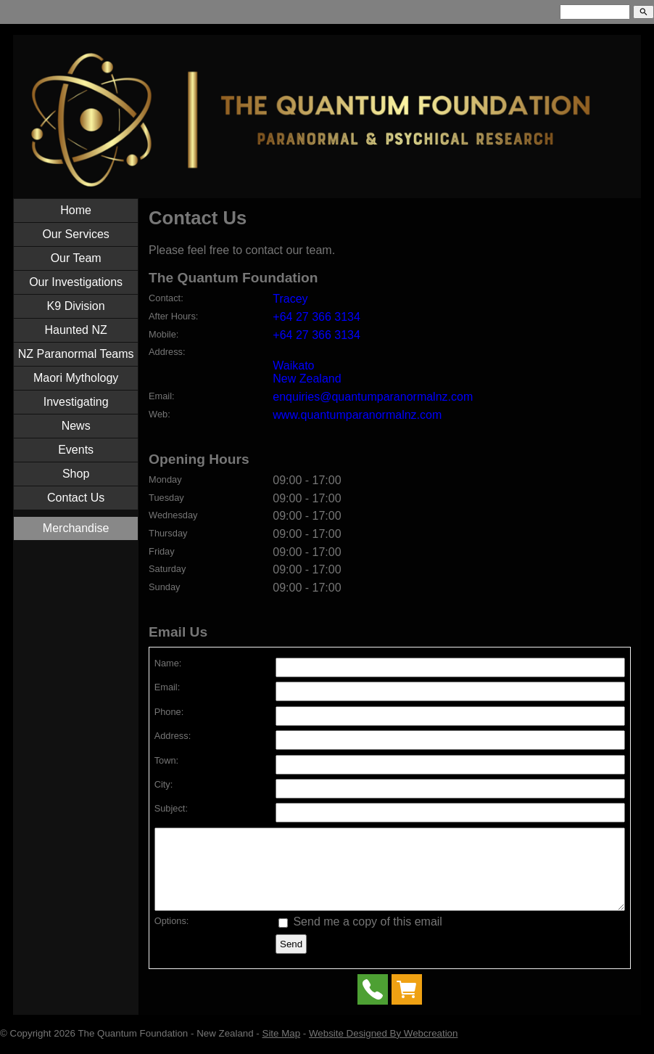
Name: (168, 663)
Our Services (75, 234)
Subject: (171, 808)
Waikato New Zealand (307, 372)
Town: (166, 760)
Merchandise (76, 528)
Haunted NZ (76, 330)
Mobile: (163, 334)
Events (76, 450)
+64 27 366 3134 (316, 317)
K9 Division (76, 306)
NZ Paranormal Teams (76, 354)
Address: (167, 351)
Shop (75, 473)
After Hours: (173, 316)
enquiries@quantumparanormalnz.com (373, 397)
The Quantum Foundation (133, 1048)
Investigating (76, 402)
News (76, 426)
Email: (162, 396)
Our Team (76, 258)
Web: (159, 414)
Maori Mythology (75, 378)
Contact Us (75, 497)
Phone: (169, 711)
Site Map (281, 1048)
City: (163, 784)
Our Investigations (76, 282)
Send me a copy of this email (360, 937)
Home (75, 210)
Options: (171, 936)
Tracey (290, 299)
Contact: (166, 298)
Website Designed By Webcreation (383, 1048)
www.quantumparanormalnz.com (357, 415)
